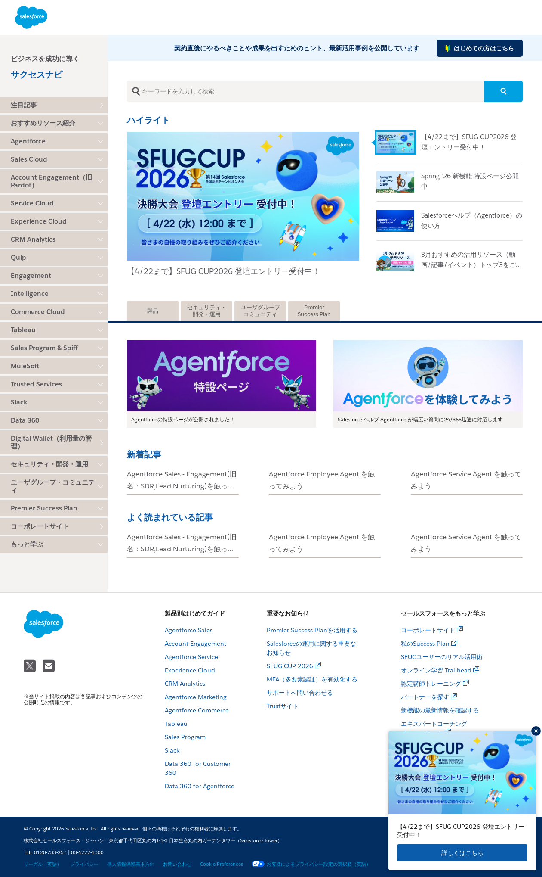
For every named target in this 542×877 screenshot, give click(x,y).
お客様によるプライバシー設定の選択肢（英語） (311, 864)
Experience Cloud (190, 670)
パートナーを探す (425, 697)
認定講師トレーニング (431, 683)
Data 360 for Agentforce (199, 786)
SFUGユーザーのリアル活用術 (442, 657)
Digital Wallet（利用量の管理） (51, 442)
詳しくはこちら (462, 853)
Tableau (176, 724)
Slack (172, 750)
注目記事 (24, 105)
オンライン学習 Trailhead (436, 670)
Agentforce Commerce (197, 710)
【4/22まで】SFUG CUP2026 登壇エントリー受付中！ (223, 271)
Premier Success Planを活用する (312, 630)
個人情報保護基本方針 (130, 864)
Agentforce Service (191, 657)
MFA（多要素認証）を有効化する (312, 679)
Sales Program (185, 737)
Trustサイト (283, 706)
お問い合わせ (177, 864)
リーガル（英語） (43, 864)
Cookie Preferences (221, 864)
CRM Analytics (185, 683)
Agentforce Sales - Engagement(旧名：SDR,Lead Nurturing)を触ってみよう (182, 486)
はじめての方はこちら (479, 48)
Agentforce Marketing (196, 697)
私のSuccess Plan (425, 643)
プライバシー (84, 864)
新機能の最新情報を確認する (440, 710)
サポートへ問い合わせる (300, 693)
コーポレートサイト (40, 526)
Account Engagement (195, 643)
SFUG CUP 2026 (290, 666)
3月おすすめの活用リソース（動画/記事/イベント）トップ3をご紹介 (471, 264)
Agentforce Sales (188, 630)
